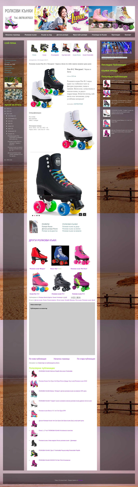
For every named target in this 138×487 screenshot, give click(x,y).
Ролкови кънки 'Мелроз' (37, 268)
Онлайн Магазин (70, 300)
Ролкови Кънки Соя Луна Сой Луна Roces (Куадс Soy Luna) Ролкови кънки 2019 (63, 381)
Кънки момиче (51, 300)
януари (10, 133)
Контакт (128, 35)
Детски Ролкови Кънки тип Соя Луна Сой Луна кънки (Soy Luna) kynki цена (61, 420)
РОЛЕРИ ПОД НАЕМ (10, 76)
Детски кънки (38, 300)
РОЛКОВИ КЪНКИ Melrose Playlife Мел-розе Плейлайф (55, 371)
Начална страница (12, 35)
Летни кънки (60, 300)
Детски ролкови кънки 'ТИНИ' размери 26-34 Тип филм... (15, 154)
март (9, 128)
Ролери (7, 62)
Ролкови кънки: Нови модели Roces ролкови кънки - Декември (57, 440)
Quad (93, 300)
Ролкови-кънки (10, 60)
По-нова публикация (37, 359)
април (10, 126)
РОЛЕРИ (45, 224)
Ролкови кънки (31, 35)
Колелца (8, 66)
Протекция (116, 35)
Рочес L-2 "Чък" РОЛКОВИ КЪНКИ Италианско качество (56, 430)
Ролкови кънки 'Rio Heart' (79, 268)
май (9, 123)
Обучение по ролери (108, 59)
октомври (11, 116)
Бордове (8, 73)
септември (11, 118)
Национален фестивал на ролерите (112, 56)
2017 (8, 113)
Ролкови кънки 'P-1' (58, 294)
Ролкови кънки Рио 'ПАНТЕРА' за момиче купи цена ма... (15, 137)
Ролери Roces (47, 226)
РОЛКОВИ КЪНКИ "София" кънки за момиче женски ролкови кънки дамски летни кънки (65, 401)
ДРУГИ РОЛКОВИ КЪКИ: (43, 240)
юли (9, 121)
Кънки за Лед (9, 64)
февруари (11, 131)
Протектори (9, 68)
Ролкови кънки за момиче (71, 231)
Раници (7, 70)
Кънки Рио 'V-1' (34, 294)
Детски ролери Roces (50, 229)
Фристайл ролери (80, 35)
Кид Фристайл (66, 55)
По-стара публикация (86, 359)
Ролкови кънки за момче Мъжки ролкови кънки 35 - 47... (15, 148)
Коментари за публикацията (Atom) (48, 363)
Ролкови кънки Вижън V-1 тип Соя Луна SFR (52, 410)
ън (77, 55)
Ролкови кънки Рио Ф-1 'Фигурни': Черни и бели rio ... (15, 143)
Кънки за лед (46, 35)
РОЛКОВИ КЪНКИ (70, 224)
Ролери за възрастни (50, 231)
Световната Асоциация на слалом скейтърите (114, 57)
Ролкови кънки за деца (70, 226)
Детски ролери (62, 35)
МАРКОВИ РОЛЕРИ (10, 100)
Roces (34, 55)
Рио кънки (79, 300)
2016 (8, 160)
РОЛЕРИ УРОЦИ (9, 88)
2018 (8, 111)
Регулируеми (55, 55)
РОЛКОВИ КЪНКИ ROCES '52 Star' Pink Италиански (54, 460)
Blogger (80, 480)
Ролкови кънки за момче (71, 229)
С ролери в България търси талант (112, 54)
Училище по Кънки (99, 35)
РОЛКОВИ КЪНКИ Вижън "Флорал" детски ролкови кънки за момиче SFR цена (62, 391)
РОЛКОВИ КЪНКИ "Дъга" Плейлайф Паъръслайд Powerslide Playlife (59, 450)
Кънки (44, 55)
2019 (8, 108)
